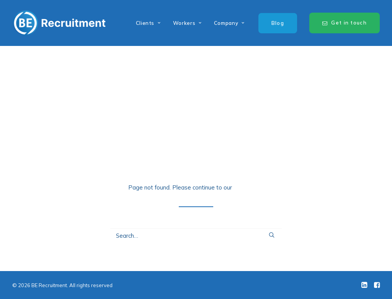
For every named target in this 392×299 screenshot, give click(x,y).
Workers (187, 23)
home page (249, 187)
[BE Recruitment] (59, 23)
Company (229, 23)
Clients (148, 23)
